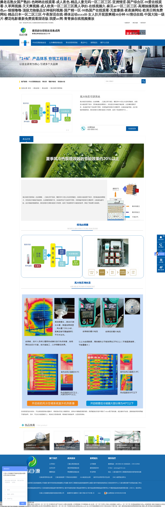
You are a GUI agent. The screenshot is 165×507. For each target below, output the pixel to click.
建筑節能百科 (94, 468)
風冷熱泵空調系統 (56, 88)
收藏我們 (127, 23)
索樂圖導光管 (31, 445)
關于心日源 (104, 42)
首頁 (29, 88)
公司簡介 (52, 464)
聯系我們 (143, 23)
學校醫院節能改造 (73, 472)
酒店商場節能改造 (73, 468)
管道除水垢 (61, 81)
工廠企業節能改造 (73, 464)
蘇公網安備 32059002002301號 (115, 493)
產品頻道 (36, 88)
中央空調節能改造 (39, 42)
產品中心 (84, 42)
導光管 (44, 81)
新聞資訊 (94, 42)
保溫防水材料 (122, 445)
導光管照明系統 (72, 42)
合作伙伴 (52, 468)
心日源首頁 (25, 42)
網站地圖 (135, 23)
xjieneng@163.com (119, 468)
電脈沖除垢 (52, 81)
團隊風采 (52, 472)
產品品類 (45, 88)
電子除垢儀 (60, 445)
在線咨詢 (132, 129)
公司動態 (93, 464)
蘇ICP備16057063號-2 (86, 493)
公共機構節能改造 (56, 42)
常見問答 (93, 472)
